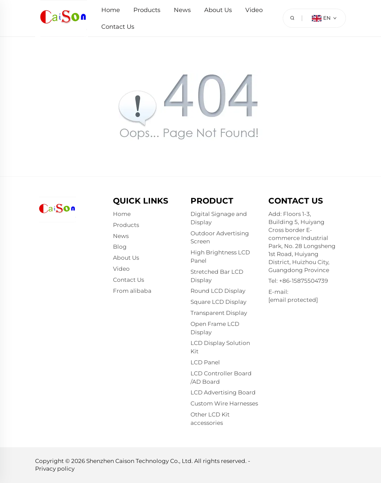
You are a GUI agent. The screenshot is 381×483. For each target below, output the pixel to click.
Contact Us (117, 26)
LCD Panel (205, 362)
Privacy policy (55, 468)
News (182, 10)
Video (254, 10)
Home (110, 10)
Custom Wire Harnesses (224, 403)
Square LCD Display (218, 301)
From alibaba (132, 290)
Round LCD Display (217, 290)
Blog (120, 246)
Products (146, 10)
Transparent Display (218, 313)
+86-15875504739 (303, 280)
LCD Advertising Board (223, 392)
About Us (218, 10)
